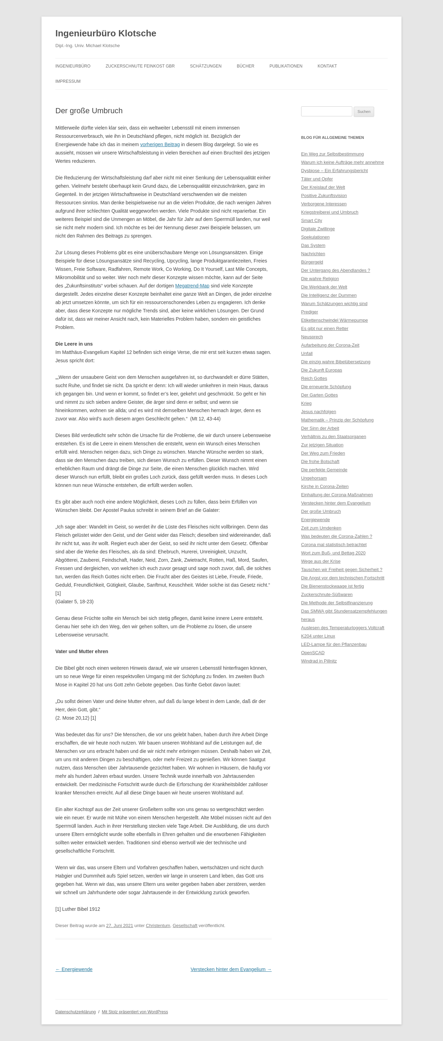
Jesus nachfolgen (318, 411)
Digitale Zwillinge (318, 228)
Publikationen (286, 66)
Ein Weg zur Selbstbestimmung (332, 154)
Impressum (68, 81)
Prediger (309, 311)
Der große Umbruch (321, 511)
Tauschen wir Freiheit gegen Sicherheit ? (341, 569)
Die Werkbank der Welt (324, 287)
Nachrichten (313, 253)
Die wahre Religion (320, 278)
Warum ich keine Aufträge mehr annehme (342, 162)
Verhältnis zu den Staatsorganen (333, 436)
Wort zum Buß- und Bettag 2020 (333, 552)
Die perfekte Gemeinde (324, 469)
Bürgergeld (312, 262)
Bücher (245, 66)
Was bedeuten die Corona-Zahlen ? (336, 536)
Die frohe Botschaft (320, 461)
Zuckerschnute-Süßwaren (327, 594)
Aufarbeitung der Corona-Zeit (330, 345)
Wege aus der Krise (321, 561)
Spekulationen (315, 237)
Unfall (307, 353)
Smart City (311, 220)
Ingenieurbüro (72, 66)
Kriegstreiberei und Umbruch (329, 212)
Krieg (306, 403)
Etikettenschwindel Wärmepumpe (334, 320)
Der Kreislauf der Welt (323, 187)
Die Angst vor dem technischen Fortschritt (343, 577)
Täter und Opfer (317, 178)
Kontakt (327, 66)
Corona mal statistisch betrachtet (334, 544)
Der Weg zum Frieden (323, 453)
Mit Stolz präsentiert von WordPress (135, 1011)
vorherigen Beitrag (160, 144)
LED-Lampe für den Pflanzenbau (334, 644)
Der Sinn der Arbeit (320, 428)
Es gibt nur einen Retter (325, 328)
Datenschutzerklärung (75, 1011)
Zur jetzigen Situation (322, 444)
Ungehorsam (314, 478)
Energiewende (73, 969)
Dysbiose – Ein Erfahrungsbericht (334, 170)
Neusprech (312, 336)
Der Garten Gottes (319, 395)
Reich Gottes (314, 378)
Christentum (158, 925)
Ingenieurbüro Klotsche (105, 33)
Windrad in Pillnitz (319, 661)
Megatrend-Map (192, 285)
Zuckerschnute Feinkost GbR (140, 66)
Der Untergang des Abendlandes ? (335, 270)
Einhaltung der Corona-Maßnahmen (337, 494)
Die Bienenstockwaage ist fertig (332, 586)
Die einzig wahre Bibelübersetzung (335, 361)
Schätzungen (206, 66)
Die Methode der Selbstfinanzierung (337, 602)
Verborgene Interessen (324, 203)
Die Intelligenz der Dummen (328, 295)
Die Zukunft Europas (321, 370)
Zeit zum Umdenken (321, 528)
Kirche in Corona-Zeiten (325, 486)
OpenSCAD (313, 652)
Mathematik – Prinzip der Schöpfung (337, 419)
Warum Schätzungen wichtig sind (334, 303)
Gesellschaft (185, 925)
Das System (313, 245)
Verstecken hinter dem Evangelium (231, 969)
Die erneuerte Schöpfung (326, 386)
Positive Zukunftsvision (324, 195)
